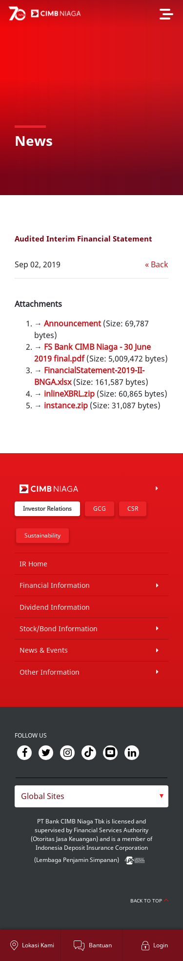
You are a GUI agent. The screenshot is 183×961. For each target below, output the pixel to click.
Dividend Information (55, 607)
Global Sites (42, 796)
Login (160, 945)
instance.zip (66, 405)
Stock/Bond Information (59, 628)
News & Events (44, 650)
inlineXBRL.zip (69, 393)
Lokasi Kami (38, 945)
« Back (156, 264)
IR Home (33, 563)
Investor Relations (47, 508)
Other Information (50, 672)
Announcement (72, 323)
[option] (91, 97)
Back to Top (149, 900)
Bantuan (100, 945)
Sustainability (42, 535)
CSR (132, 508)
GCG (99, 508)
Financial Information (55, 585)
